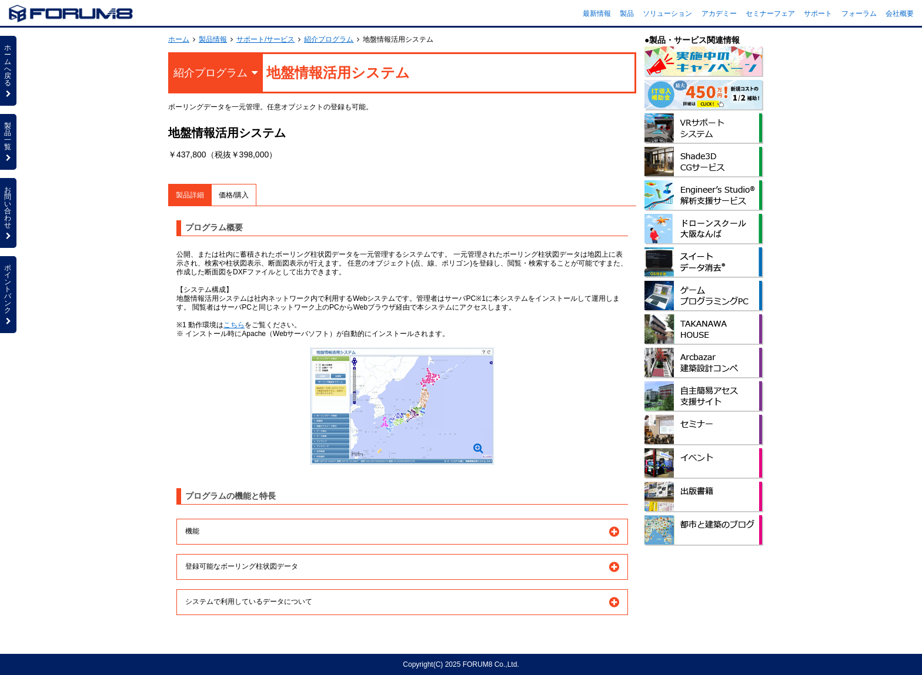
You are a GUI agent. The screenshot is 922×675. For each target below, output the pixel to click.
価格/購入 (234, 195)
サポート (818, 13)
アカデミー (719, 13)
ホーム (178, 39)
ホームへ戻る (8, 70)
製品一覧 (8, 142)
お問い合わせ (8, 213)
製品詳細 (190, 195)
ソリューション (667, 13)
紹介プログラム (328, 39)
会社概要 (900, 13)
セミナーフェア (770, 13)
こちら (234, 325)
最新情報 (597, 13)
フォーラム (859, 13)
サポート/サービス (265, 39)
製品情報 (213, 39)
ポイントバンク (8, 294)
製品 (627, 13)
